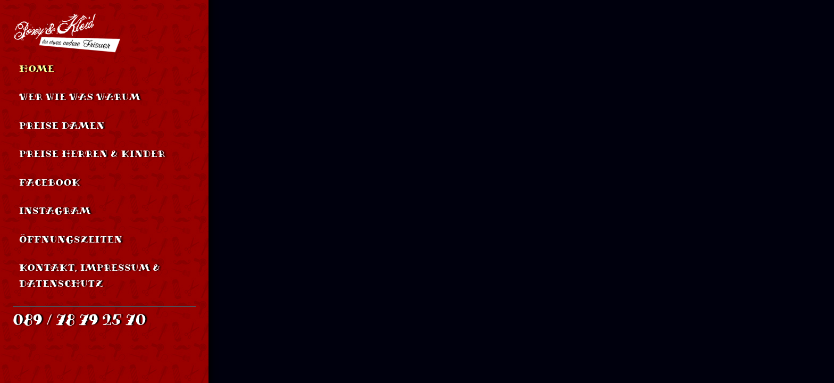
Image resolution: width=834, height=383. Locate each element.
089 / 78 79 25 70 (79, 319)
